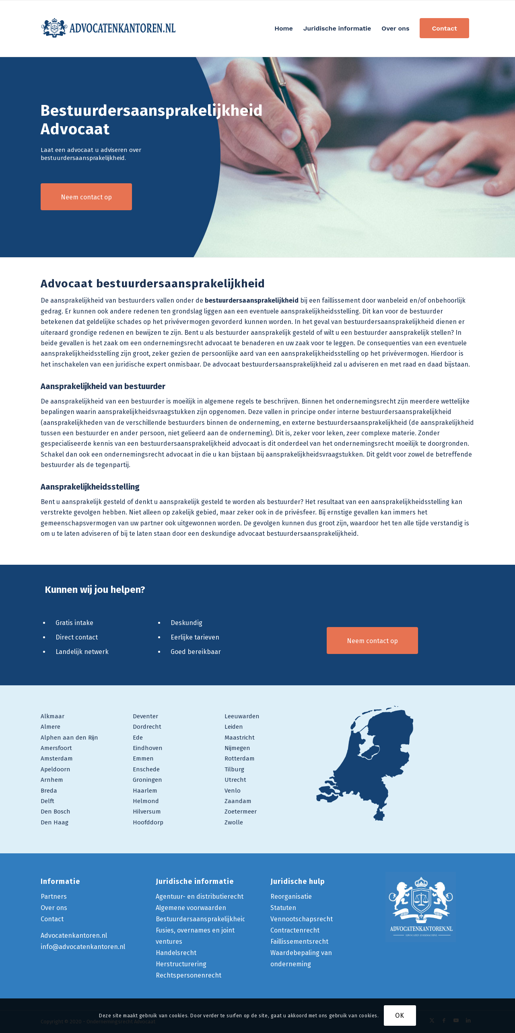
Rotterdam (240, 758)
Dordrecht (147, 726)
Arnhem (52, 779)
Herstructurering (181, 964)
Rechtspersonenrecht (188, 975)
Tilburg (234, 769)
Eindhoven (148, 748)
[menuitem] (283, 28)
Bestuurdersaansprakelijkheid (201, 919)
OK (399, 1015)
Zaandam (238, 801)
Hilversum (147, 811)
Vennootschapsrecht (301, 919)
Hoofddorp (148, 822)
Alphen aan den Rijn (69, 737)
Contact (52, 919)
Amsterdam (57, 758)
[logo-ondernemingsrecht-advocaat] (109, 28)
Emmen (143, 758)
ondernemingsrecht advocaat (148, 454)
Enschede (146, 769)
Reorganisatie (291, 896)
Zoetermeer (241, 811)
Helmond (146, 801)
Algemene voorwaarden (191, 908)
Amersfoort (56, 748)
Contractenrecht (294, 930)
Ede (138, 737)
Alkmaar (52, 716)
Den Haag (54, 822)
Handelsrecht (176, 953)
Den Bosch (55, 811)
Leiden (234, 726)
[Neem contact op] (86, 196)
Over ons (54, 908)
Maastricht (240, 737)
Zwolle (234, 822)
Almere (50, 726)
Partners (54, 896)
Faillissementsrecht (299, 941)
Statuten (283, 908)
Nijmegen (237, 748)
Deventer (145, 716)
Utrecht (235, 779)
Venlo (233, 790)
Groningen (147, 779)
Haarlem (145, 790)
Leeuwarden (242, 716)
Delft (47, 801)
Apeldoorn (55, 769)
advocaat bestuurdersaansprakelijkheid (297, 533)
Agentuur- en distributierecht (199, 896)
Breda (49, 790)
